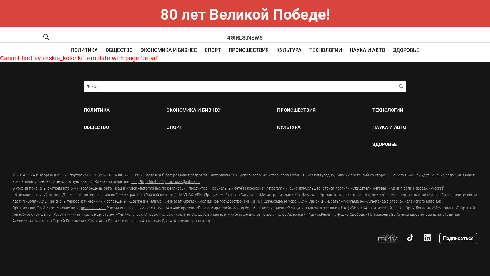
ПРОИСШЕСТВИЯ (249, 50)
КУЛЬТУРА (289, 50)
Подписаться (458, 238)
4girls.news (245, 37)
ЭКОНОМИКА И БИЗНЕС (169, 50)
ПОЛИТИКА (84, 50)
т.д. (208, 220)
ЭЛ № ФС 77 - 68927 (125, 174)
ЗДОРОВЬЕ (406, 50)
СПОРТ (213, 50)
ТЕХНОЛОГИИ (325, 50)
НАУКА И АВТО (367, 50)
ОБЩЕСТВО (119, 50)
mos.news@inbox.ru (182, 181)
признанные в (93, 207)
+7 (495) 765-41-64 (147, 181)
